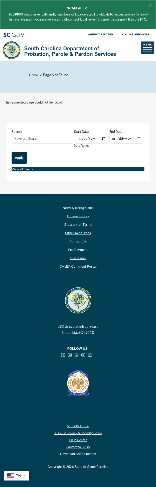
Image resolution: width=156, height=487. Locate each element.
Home (33, 75)
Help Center (78, 440)
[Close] (150, 5)
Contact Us (78, 241)
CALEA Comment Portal (78, 266)
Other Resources (78, 233)
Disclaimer (78, 258)
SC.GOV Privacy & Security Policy (78, 433)
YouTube (90, 355)
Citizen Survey (78, 216)
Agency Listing (100, 34)
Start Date (81, 132)
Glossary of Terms (78, 224)
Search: (17, 132)
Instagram (83, 355)
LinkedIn (76, 355)
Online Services (135, 34)
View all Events (22, 169)
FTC (143, 19)
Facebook (63, 355)
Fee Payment (78, 249)
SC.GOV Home (78, 426)
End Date (116, 132)
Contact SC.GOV (78, 447)
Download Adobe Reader (78, 454)
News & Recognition (78, 208)
